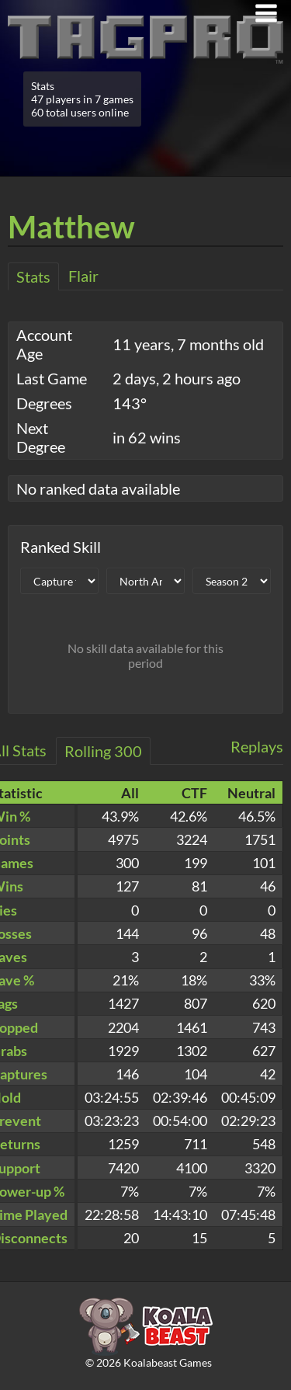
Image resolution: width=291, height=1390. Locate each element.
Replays (256, 746)
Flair (83, 275)
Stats (33, 276)
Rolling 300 (103, 751)
